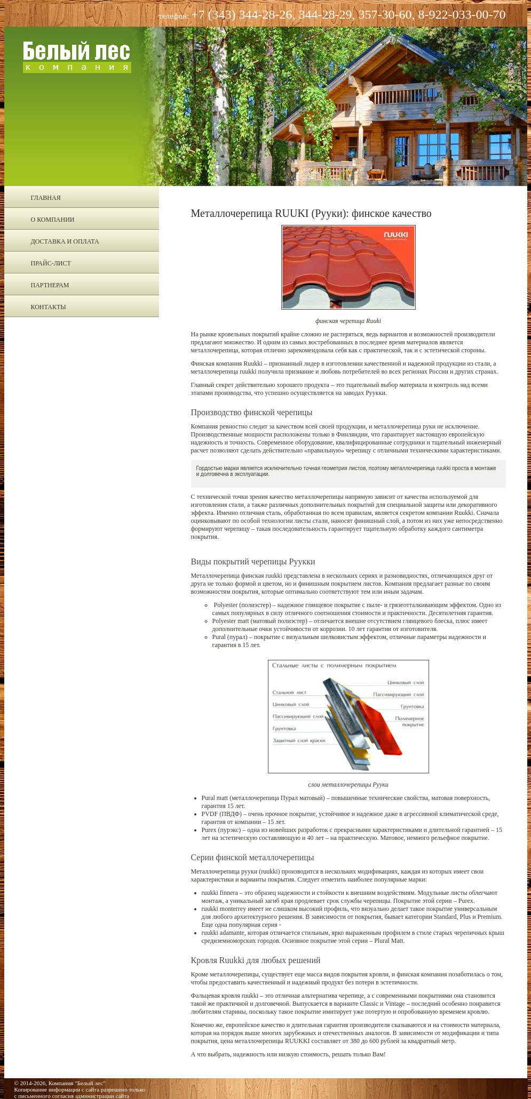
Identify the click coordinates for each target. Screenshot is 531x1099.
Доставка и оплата (65, 241)
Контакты (48, 307)
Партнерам (50, 285)
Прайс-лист (51, 263)
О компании (53, 219)
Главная (46, 197)
